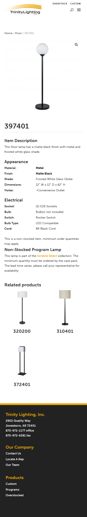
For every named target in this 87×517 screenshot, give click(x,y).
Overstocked (14, 495)
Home (8, 33)
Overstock (60, 4)
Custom (75, 4)
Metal (40, 168)
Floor (18, 33)
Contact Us (13, 453)
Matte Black (44, 173)
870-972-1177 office (20, 430)
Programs (12, 490)
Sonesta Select (47, 256)
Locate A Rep (15, 459)
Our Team (12, 465)
